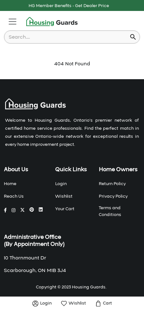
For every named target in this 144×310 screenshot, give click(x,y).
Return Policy (112, 184)
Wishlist (63, 196)
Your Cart (64, 209)
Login (61, 184)
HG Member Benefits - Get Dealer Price (69, 6)
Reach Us (14, 196)
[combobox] (67, 37)
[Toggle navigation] (12, 21)
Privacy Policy (113, 196)
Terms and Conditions (110, 211)
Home (10, 184)
